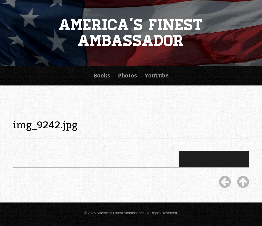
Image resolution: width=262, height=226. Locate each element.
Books (102, 75)
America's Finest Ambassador (131, 33)
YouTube (156, 75)
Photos (127, 75)
